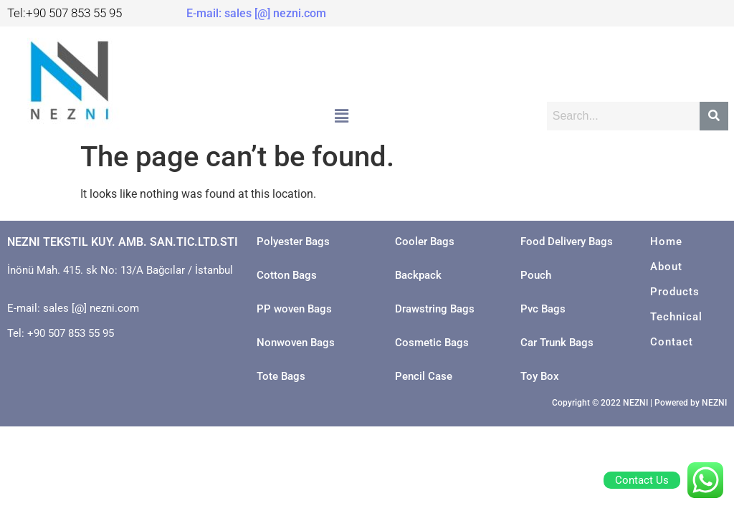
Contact (671, 341)
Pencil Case (423, 376)
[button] (341, 116)
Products (675, 291)
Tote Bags (281, 376)
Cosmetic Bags (432, 342)
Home (666, 241)
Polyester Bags (293, 241)
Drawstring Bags (435, 308)
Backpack (418, 275)
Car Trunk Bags (557, 342)
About (666, 266)
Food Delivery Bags (566, 241)
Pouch (535, 275)
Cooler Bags (424, 241)
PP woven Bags (294, 308)
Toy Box (539, 376)
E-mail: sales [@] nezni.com (256, 13)
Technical (676, 316)
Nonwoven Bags (296, 342)
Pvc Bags (543, 308)
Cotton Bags (287, 275)
